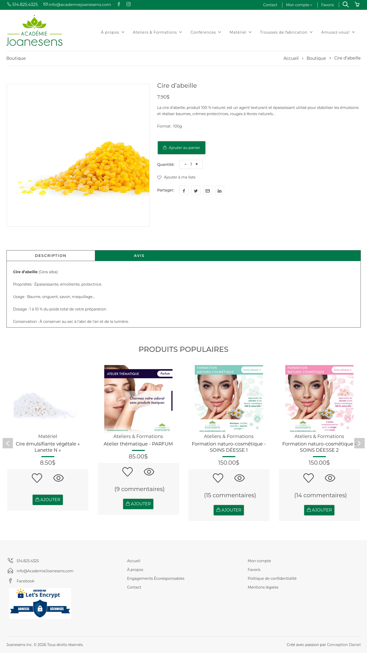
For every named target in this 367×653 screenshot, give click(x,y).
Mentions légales (263, 587)
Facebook (25, 581)
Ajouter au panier (181, 147)
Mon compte (299, 5)
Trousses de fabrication (286, 32)
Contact (270, 5)
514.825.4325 (22, 4)
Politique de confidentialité (272, 578)
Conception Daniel (344, 644)
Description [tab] (50, 255)
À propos (113, 32)
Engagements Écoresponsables (155, 578)
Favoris (327, 5)
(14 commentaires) (320, 495)
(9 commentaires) (139, 489)
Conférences (206, 32)
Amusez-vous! (338, 32)
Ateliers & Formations (157, 32)
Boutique (316, 58)
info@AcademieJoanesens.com (45, 571)
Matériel (241, 32)
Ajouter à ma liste (176, 177)
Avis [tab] (139, 255)
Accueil (290, 58)
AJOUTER (47, 499)
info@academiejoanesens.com (77, 4)
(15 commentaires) (230, 495)
